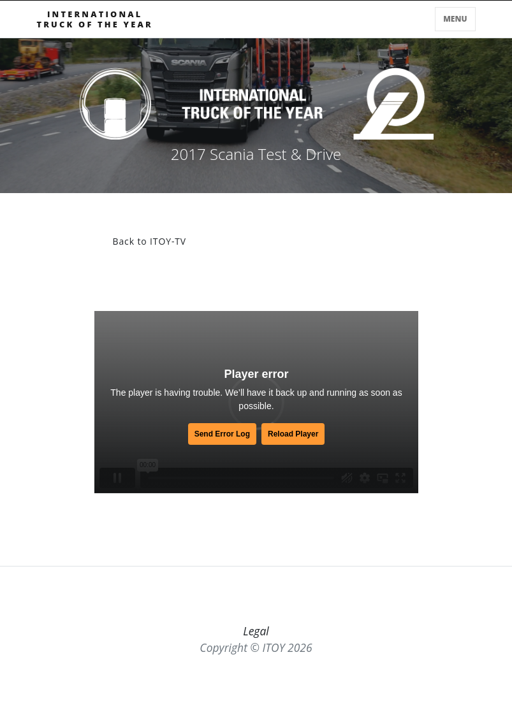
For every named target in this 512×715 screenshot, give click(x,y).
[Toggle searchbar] (428, 21)
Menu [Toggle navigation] (455, 18)
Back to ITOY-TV (150, 241)
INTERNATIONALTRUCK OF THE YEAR (95, 19)
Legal (256, 631)
